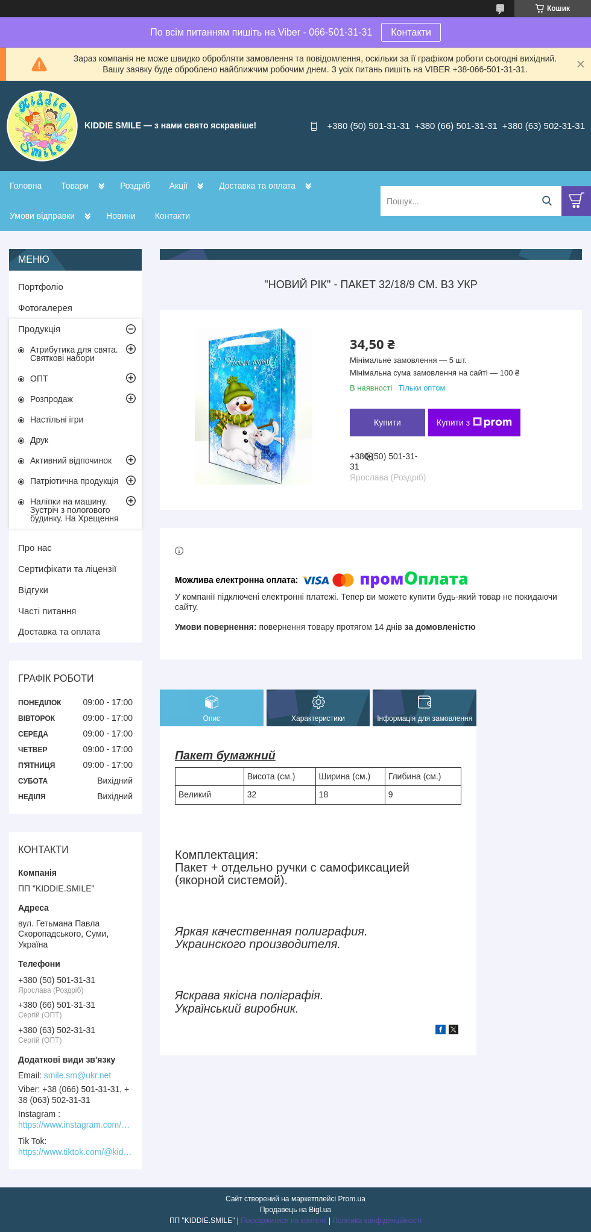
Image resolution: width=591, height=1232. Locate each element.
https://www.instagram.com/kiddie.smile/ (75, 1125)
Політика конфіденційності (377, 1220)
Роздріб (135, 185)
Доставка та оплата (257, 185)
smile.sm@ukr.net (77, 1075)
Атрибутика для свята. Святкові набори (74, 354)
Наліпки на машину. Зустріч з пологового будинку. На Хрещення (74, 510)
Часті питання (47, 611)
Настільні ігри (56, 419)
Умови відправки (42, 216)
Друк (39, 440)
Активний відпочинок (71, 460)
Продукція (39, 329)
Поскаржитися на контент (283, 1220)
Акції (178, 185)
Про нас (35, 547)
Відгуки (33, 590)
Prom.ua (351, 1199)
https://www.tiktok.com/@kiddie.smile (75, 1152)
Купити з (474, 422)
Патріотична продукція (74, 481)
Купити (387, 422)
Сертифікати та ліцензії (67, 569)
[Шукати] (546, 201)
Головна (26, 185)
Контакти (411, 32)
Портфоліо (40, 286)
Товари (75, 185)
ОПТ (39, 378)
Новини (121, 216)
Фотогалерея (45, 308)
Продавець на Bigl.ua (295, 1209)
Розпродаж (51, 399)
